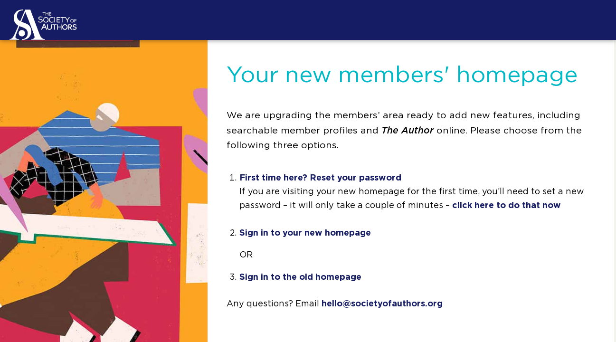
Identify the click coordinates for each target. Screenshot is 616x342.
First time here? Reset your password (320, 178)
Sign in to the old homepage (300, 277)
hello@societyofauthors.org (382, 304)
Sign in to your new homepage (305, 233)
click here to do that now (506, 205)
